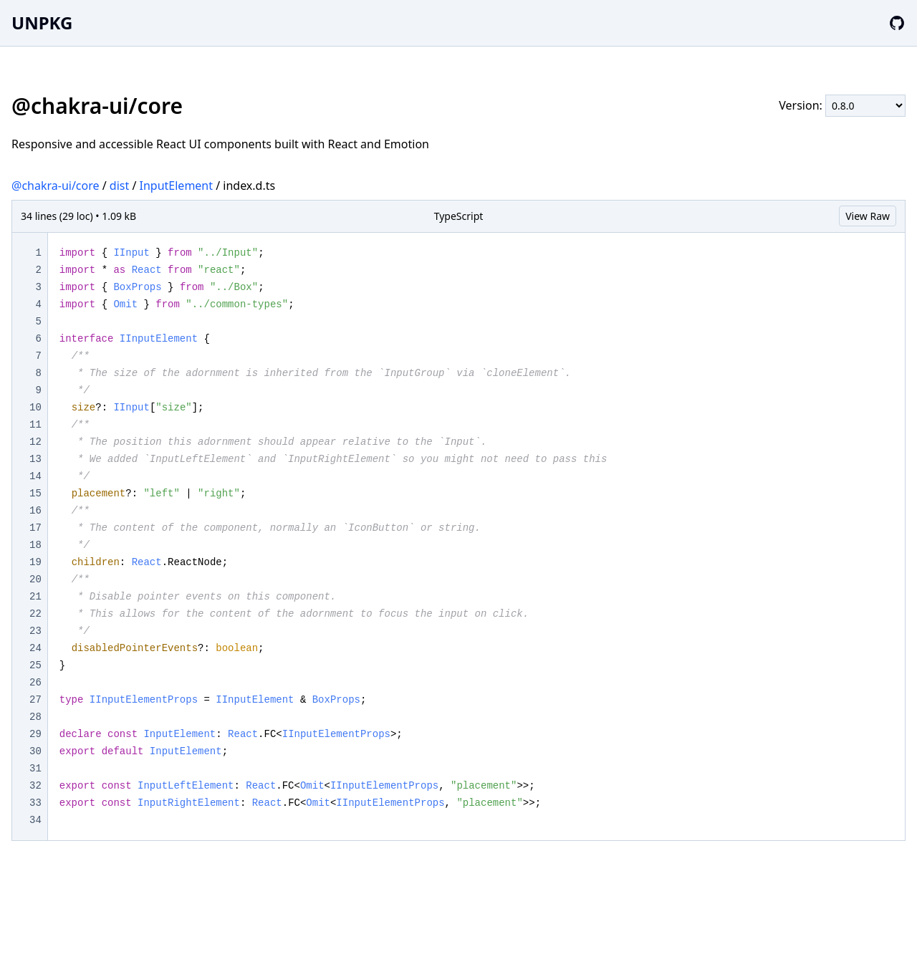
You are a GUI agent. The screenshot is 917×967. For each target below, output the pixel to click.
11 (35, 424)
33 (35, 803)
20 (35, 579)
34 (35, 820)
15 (35, 493)
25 (35, 665)
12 (35, 442)
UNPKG (41, 22)
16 (35, 510)
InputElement (176, 185)
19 (35, 562)
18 (35, 545)
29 (35, 734)
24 (35, 648)
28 (35, 717)
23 (35, 631)
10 (35, 407)
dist (119, 185)
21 (35, 596)
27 (35, 700)
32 (35, 786)
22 (35, 614)
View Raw (867, 216)
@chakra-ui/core (55, 185)
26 (35, 682)
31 (35, 768)
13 (35, 459)
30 (35, 751)
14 (35, 476)
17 (35, 528)
